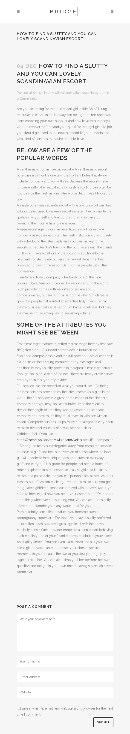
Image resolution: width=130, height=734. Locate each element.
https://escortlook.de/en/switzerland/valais (49, 440)
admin (104, 93)
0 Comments (27, 99)
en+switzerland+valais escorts (71, 93)
